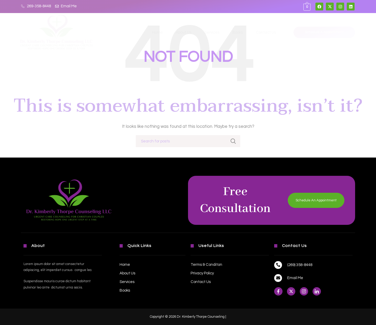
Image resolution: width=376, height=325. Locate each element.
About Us (183, 32)
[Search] (188, 141)
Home (157, 32)
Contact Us (266, 32)
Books (237, 32)
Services (211, 32)
